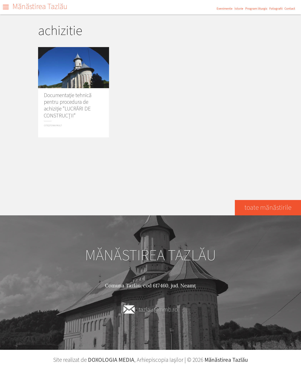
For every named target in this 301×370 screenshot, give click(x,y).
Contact (289, 9)
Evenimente (225, 9)
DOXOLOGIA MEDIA (111, 360)
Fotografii (276, 9)
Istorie (238, 9)
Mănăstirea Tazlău (40, 6)
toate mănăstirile (267, 207)
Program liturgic (256, 9)
